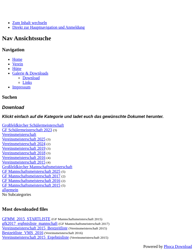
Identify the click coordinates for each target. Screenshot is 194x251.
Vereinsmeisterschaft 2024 (23, 144)
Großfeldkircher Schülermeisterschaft (33, 125)
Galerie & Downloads (30, 73)
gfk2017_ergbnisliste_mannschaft (30, 223)
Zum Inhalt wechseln (29, 23)
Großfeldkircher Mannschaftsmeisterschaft (37, 167)
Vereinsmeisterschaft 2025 (23, 139)
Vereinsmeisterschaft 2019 (23, 148)
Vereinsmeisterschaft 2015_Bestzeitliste (34, 228)
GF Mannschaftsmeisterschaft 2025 (31, 171)
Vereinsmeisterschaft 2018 (23, 153)
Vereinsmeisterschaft (19, 134)
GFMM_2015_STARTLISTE (26, 219)
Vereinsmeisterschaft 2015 (23, 162)
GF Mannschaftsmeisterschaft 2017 (31, 176)
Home (17, 59)
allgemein (10, 190)
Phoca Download (178, 246)
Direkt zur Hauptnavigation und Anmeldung (48, 27)
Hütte (17, 68)
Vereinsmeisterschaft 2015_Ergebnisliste (35, 237)
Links (27, 82)
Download (31, 78)
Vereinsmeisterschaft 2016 (23, 157)
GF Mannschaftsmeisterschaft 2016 (31, 180)
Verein (17, 64)
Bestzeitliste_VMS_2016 (22, 232)
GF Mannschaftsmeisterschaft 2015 (31, 185)
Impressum (21, 87)
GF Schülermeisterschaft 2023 (27, 130)
